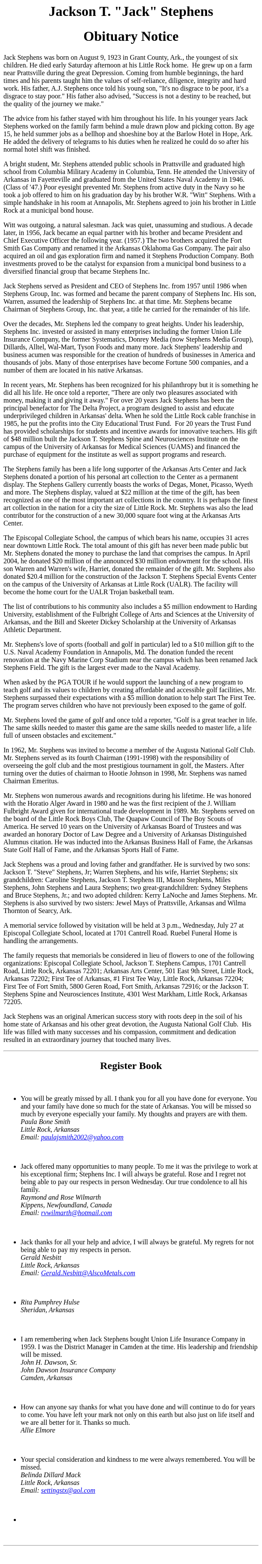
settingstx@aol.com (68, 1490)
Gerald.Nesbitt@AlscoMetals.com (88, 1273)
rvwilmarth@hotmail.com (76, 1212)
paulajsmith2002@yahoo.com (82, 1137)
